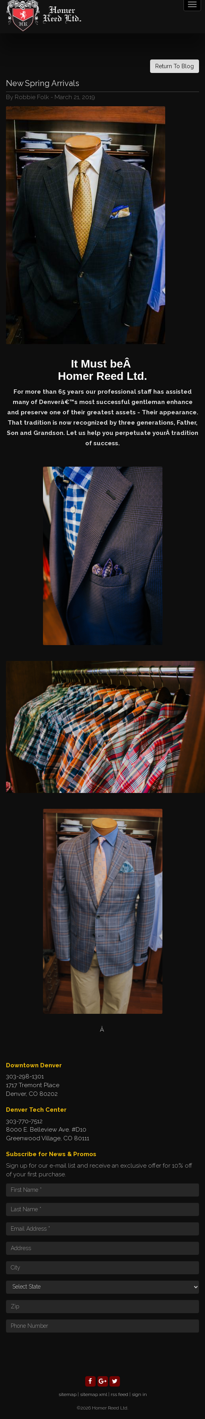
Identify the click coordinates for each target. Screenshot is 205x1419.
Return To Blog (174, 66)
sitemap (67, 1394)
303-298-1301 (25, 1076)
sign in (139, 1394)
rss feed (119, 1394)
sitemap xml (93, 1394)
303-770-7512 (24, 1121)
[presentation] (66, 1354)
